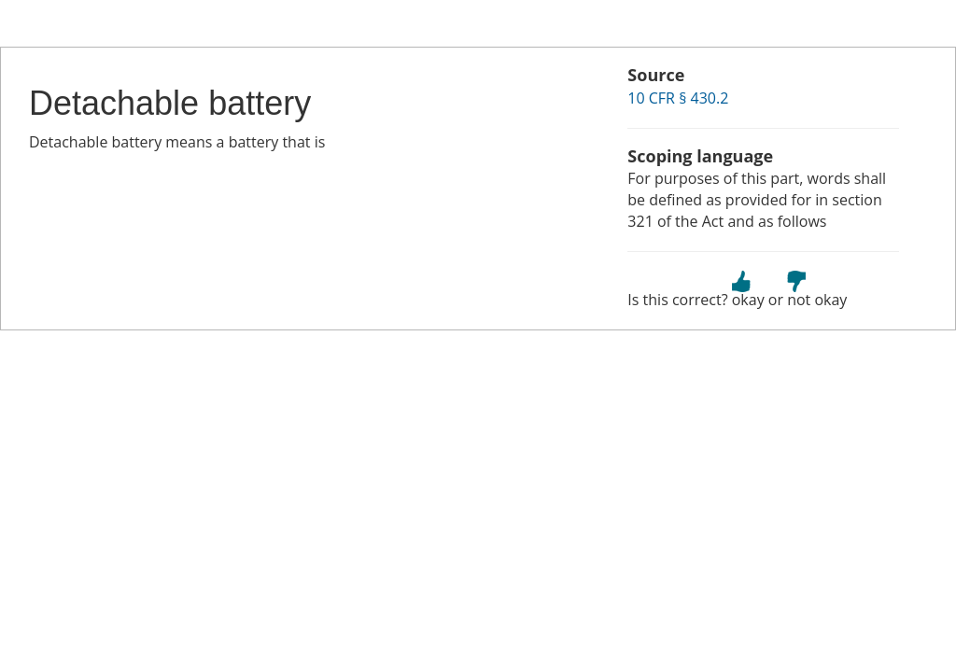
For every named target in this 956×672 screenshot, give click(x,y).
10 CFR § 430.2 (677, 98)
